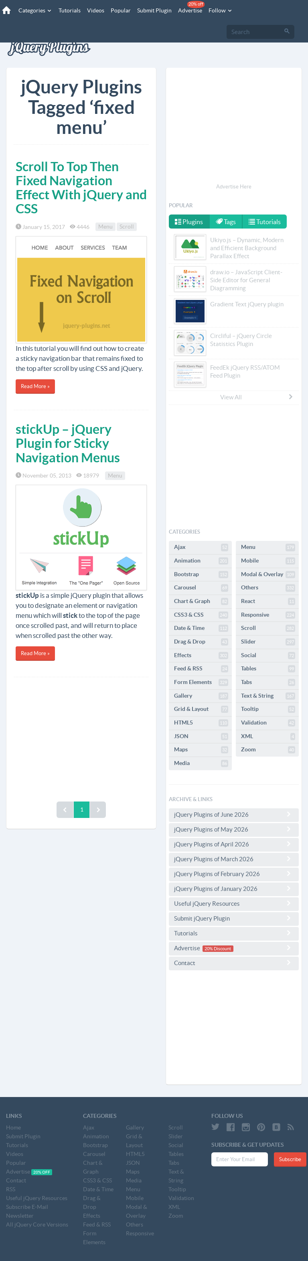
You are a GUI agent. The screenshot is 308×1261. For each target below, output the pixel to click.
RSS (10, 1189)
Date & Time (201, 628)
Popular (121, 10)
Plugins (189, 221)
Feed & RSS (201, 668)
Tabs (268, 682)
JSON (201, 736)
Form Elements (201, 682)
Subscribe (290, 1159)
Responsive (268, 615)
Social (268, 655)
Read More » (35, 386)
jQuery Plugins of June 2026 (234, 814)
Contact (234, 962)
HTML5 (201, 723)
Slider (268, 642)
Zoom (268, 749)
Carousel (201, 587)
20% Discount (218, 948)
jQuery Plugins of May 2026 (234, 829)
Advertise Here (233, 187)
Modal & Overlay (268, 574)
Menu (105, 227)
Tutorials (70, 10)
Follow (221, 10)
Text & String (268, 696)
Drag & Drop (201, 642)
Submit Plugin (154, 10)
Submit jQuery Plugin (234, 918)
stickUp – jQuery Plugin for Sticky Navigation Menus (68, 443)
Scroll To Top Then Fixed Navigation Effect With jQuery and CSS (81, 187)
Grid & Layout (201, 709)
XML (268, 736)
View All (257, 397)
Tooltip (268, 709)
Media (201, 763)
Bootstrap (201, 574)
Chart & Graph (201, 601)
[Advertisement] (81, 737)
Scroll (127, 227)
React (268, 601)
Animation (201, 561)
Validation (268, 723)
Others (268, 587)
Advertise (191, 7)
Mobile (268, 561)
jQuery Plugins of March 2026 (234, 858)
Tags (226, 221)
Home (13, 1127)
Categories (35, 10)
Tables (268, 668)
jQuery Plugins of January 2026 (234, 888)
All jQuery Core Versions (37, 1224)
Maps (201, 749)
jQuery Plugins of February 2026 (234, 873)
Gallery (201, 696)
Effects (201, 655)
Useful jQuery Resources (234, 903)
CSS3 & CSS (201, 615)
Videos (95, 10)
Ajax (201, 547)
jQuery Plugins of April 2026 (234, 844)
